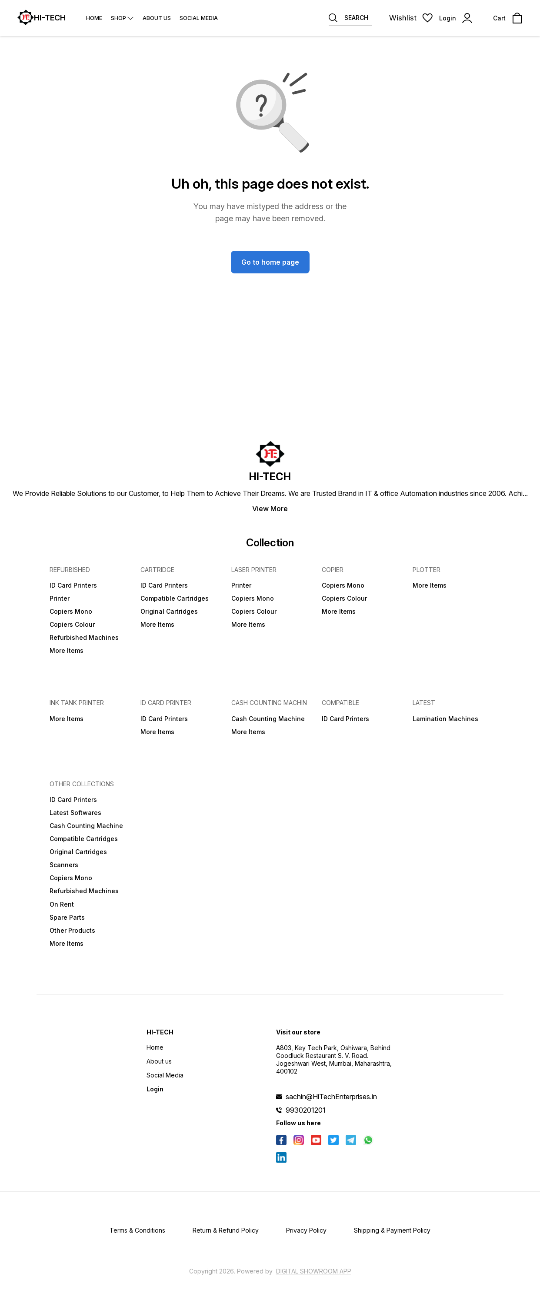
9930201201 (306, 1110)
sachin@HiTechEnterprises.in (331, 1096)
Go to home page (270, 262)
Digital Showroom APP (313, 1271)
